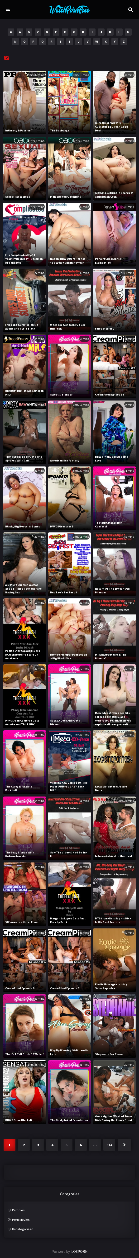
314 (109, 1144)
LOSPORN (79, 1251)
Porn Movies (21, 1219)
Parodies (18, 1210)
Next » (124, 1145)
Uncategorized (22, 1229)
